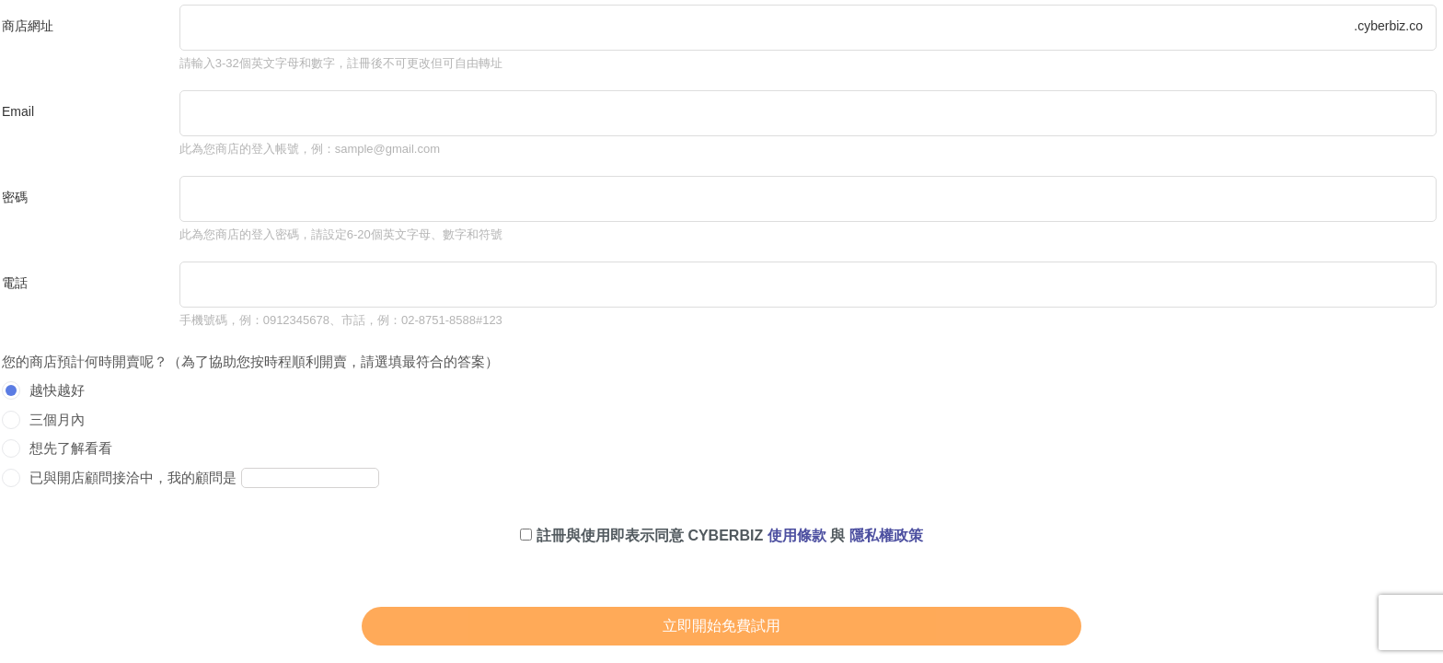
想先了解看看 (70, 448)
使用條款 (797, 535)
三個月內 (57, 419)
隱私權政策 (886, 535)
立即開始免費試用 (721, 626)
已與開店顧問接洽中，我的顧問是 (133, 477)
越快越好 (57, 390)
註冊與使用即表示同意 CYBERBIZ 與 (721, 535)
